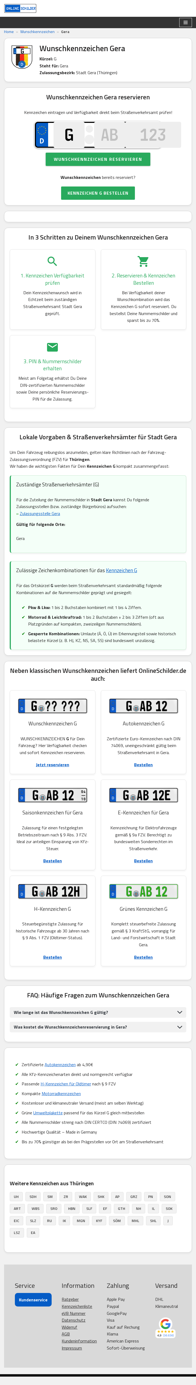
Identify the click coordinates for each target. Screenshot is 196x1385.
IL (153, 1217)
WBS (35, 1217)
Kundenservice (33, 1308)
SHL (153, 1229)
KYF (99, 1229)
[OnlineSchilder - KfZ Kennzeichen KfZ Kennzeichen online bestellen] (20, 8)
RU (49, 1229)
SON (167, 1205)
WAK (83, 1205)
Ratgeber (70, 1308)
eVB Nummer (73, 1321)
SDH (32, 1205)
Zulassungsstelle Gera (40, 521)
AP (117, 1205)
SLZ (33, 1229)
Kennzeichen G (121, 578)
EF (105, 1217)
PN (150, 1205)
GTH (121, 1217)
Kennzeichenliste (77, 1314)
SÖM (117, 1229)
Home (9, 31)
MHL (135, 1229)
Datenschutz (73, 1328)
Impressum (72, 1356)
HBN (71, 1217)
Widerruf (69, 1335)
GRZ (133, 1205)
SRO (53, 1217)
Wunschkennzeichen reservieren (98, 166)
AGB (66, 1342)
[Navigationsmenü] (185, 22)
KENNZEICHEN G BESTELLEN (98, 200)
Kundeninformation (79, 1349)
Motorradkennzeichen (61, 1102)
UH (16, 1205)
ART (17, 1217)
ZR (66, 1205)
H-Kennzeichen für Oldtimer (66, 1092)
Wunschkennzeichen (37, 31)
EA (33, 1241)
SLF (89, 1217)
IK (64, 1229)
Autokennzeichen (60, 1073)
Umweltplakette (48, 1121)
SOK (169, 1217)
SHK (101, 1205)
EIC (16, 1229)
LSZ (17, 1241)
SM (50, 1205)
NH (138, 1217)
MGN (81, 1229)
